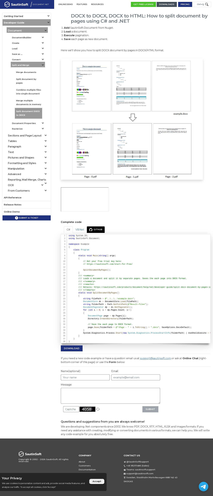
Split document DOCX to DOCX (28, 113)
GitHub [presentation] (95, 229)
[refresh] (98, 409)
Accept (97, 481)
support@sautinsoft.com (155, 358)
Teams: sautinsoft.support (140, 469)
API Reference (12, 197)
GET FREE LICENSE (143, 4)
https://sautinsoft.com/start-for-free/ (110, 264)
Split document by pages (26, 81)
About (82, 461)
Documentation (87, 469)
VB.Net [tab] (79, 229)
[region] (53, 482)
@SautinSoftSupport (137, 461)
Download (71, 348)
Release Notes (12, 204)
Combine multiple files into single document (28, 92)
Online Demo (12, 211)
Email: (115, 371)
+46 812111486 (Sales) (137, 465)
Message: (66, 384)
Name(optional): (71, 371)
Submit (150, 409)
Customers (85, 465)
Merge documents (26, 72)
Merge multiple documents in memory (28, 102)
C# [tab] (68, 229)
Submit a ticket (26, 217)
